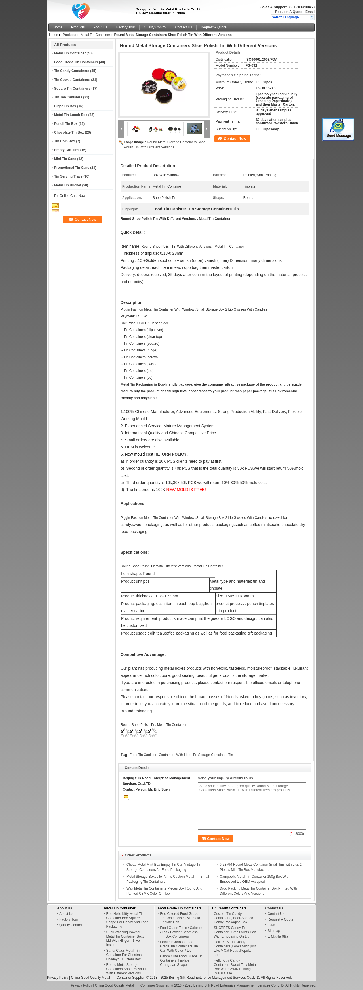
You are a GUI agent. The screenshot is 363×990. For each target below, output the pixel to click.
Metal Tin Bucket (67, 185)
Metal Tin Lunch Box (70, 115)
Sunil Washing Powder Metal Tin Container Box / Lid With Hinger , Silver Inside (125, 938)
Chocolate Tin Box (69, 132)
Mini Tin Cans (65, 159)
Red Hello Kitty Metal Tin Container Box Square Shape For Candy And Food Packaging (127, 920)
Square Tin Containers (72, 88)
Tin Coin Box (64, 141)
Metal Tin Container (95, 35)
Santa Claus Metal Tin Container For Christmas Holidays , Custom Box (124, 955)
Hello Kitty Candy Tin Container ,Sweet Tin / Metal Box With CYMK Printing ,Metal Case (235, 967)
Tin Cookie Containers (72, 80)
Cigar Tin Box (65, 106)
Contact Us (183, 27)
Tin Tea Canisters (68, 97)
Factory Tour (125, 27)
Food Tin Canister (143, 755)
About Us (100, 27)
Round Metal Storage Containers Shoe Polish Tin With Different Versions (126, 969)
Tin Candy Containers (71, 71)
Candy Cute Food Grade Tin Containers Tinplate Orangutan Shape (181, 960)
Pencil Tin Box (65, 124)
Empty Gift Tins (66, 150)
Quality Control (155, 27)
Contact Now (235, 138)
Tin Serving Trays (68, 176)
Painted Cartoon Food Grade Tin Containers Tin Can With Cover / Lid (179, 946)
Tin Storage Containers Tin (213, 755)
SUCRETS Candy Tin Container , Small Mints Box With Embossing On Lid (235, 932)
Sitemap (273, 931)
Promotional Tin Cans (71, 168)
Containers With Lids (174, 755)
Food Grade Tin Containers (76, 62)
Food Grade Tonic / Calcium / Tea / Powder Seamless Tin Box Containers (181, 932)
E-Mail (272, 925)
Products (78, 27)
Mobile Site (277, 937)
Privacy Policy (57, 978)
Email (310, 12)
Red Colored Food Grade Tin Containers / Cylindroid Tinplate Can (180, 918)
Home (57, 27)
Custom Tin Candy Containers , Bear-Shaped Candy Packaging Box (233, 918)
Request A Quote (288, 12)
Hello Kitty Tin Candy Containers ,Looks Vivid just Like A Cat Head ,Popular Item (235, 948)
